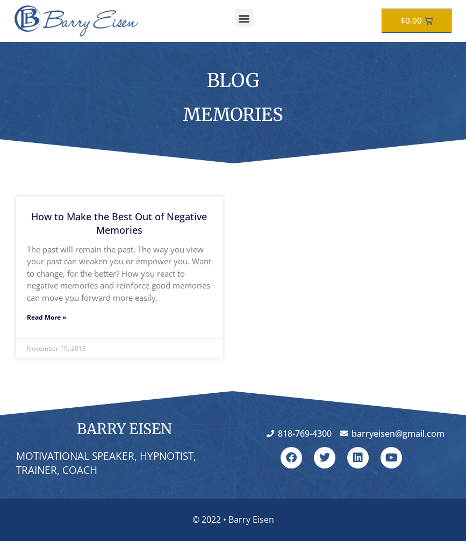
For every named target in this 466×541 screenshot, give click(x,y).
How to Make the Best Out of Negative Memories (119, 223)
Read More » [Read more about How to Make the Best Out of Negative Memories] (46, 317)
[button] (244, 18)
